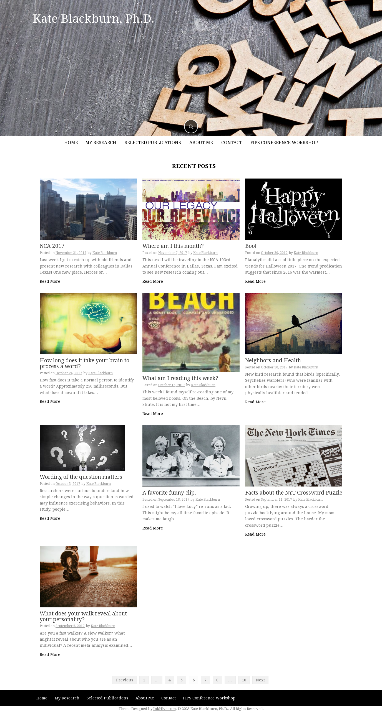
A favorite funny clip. (169, 493)
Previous (124, 680)
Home (71, 142)
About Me (201, 142)
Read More (50, 281)
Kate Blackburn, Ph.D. (93, 19)
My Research (100, 142)
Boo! (251, 246)
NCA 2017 (52, 246)
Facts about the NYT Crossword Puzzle (293, 493)
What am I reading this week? (180, 378)
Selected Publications (153, 142)
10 (244, 680)
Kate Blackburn (104, 253)
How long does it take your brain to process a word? (84, 363)
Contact (231, 142)
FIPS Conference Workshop (284, 142)
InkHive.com (164, 709)
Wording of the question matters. (82, 477)
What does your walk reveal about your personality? (83, 616)
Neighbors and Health (273, 360)
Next (260, 680)
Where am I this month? (173, 246)
